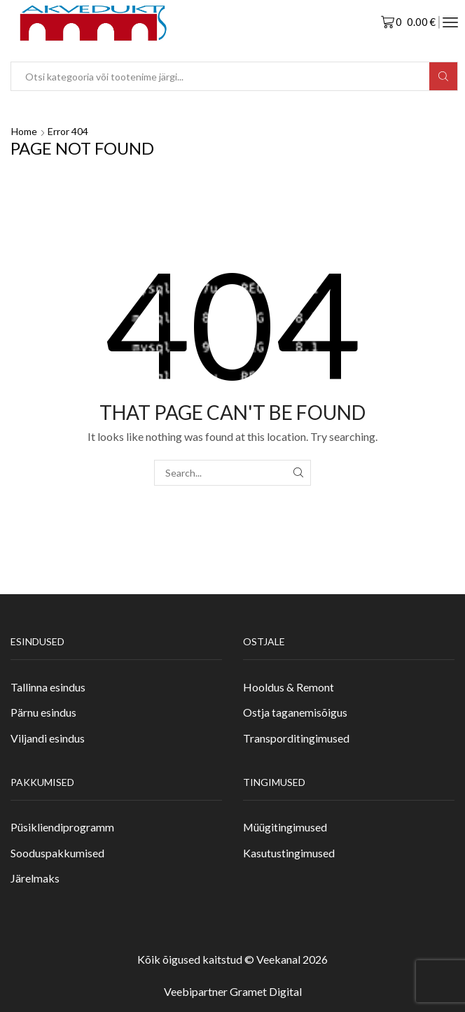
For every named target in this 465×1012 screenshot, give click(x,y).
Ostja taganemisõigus (295, 712)
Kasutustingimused (289, 852)
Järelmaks (35, 878)
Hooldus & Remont (288, 687)
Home (24, 131)
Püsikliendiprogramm (62, 827)
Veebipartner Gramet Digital (233, 991)
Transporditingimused (296, 738)
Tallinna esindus (48, 687)
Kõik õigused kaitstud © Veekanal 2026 (232, 959)
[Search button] (443, 76)
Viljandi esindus (48, 738)
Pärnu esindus (43, 712)
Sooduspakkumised (57, 852)
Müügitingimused (285, 827)
